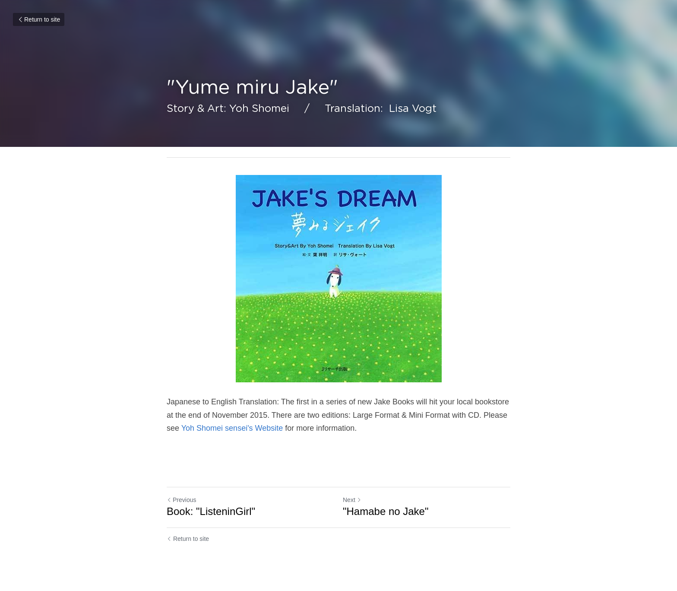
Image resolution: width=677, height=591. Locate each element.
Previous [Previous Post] (181, 499)
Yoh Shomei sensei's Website (232, 428)
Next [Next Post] (352, 499)
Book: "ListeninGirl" (211, 511)
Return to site (38, 19)
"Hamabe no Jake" (385, 511)
